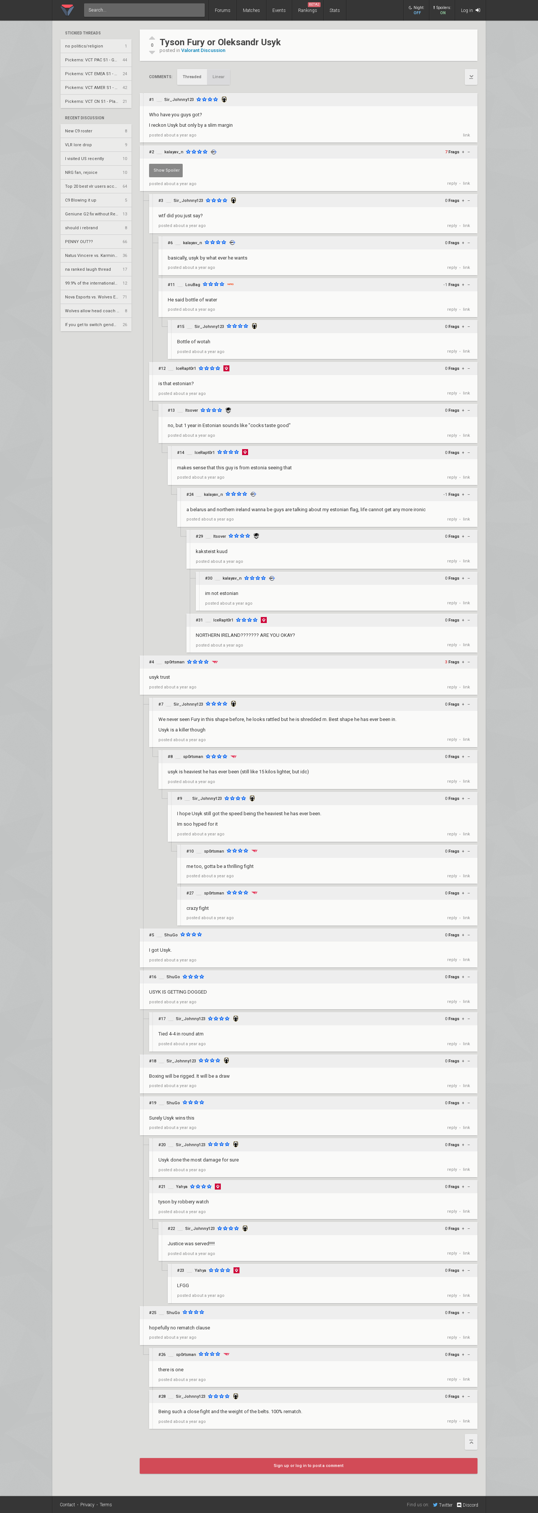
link (466, 135)
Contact (67, 1505)
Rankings (309, 7)
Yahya (182, 1186)
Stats (335, 10)
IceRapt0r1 (186, 368)
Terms (106, 1505)
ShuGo (171, 935)
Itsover (191, 410)
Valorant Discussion (203, 50)
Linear (219, 76)
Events (279, 10)
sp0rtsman (174, 662)
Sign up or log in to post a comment (308, 1465)
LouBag (192, 284)
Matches (251, 10)
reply (452, 183)
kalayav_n (173, 152)
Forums (223, 10)
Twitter (442, 1504)
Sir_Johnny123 (179, 99)
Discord (467, 1505)
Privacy (87, 1505)
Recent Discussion (84, 118)
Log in (470, 10)
